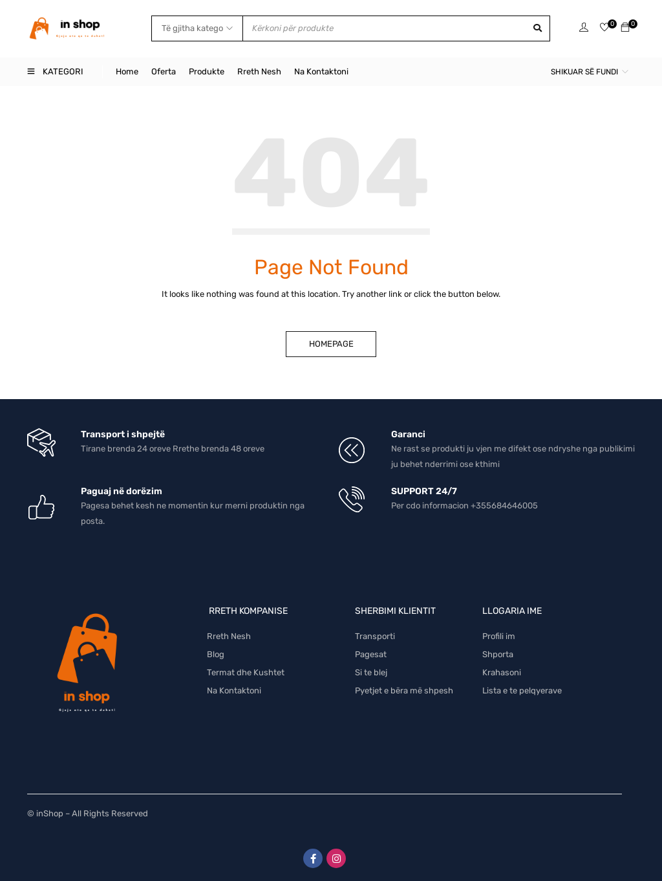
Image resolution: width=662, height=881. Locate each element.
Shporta (497, 654)
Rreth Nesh (229, 636)
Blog (215, 654)
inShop (49, 813)
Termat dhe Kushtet (245, 672)
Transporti (375, 636)
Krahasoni (501, 672)
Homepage (331, 344)
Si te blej (371, 672)
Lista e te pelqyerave (522, 690)
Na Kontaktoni (234, 690)
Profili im (498, 636)
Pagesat (371, 654)
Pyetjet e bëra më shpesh (404, 690)
